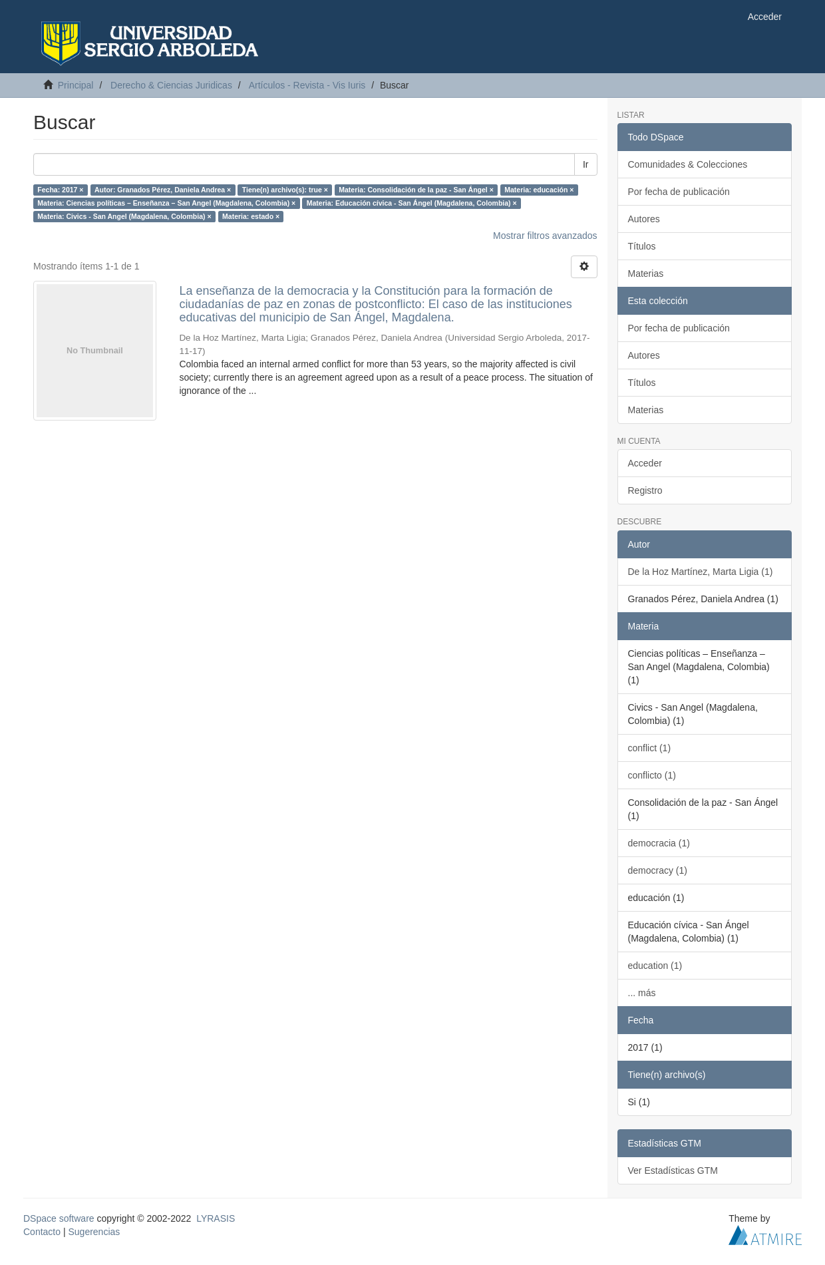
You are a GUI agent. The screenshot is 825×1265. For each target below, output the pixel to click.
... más (642, 993)
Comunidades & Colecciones (688, 164)
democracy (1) (657, 870)
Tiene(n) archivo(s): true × (285, 190)
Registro (645, 490)
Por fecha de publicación (679, 191)
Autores (644, 219)
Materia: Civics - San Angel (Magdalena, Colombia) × (124, 216)
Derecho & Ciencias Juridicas (171, 85)
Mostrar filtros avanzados (545, 235)
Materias (646, 273)
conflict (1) (649, 748)
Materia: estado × (250, 216)
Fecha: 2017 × (60, 190)
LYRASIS (215, 1218)
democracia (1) (659, 843)
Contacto (42, 1231)
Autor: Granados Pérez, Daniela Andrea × (162, 190)
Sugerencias (94, 1231)
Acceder (645, 463)
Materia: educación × (539, 190)
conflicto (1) (652, 775)
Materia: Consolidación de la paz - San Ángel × (416, 190)
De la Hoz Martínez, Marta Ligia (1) (700, 571)
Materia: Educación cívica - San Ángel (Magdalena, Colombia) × (412, 203)
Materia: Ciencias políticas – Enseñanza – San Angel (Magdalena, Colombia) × (166, 203)
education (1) (655, 965)
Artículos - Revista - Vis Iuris (307, 85)
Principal (76, 85)
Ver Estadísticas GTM (673, 1170)
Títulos (642, 246)
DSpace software (58, 1218)
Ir (586, 164)
